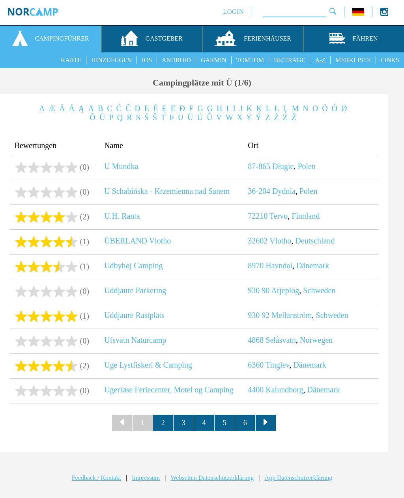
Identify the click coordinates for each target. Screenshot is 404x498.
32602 (257, 240)
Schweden (319, 290)
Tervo (278, 216)
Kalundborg (284, 389)
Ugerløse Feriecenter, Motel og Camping (168, 389)
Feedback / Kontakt (96, 477)
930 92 (258, 315)
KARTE (71, 60)
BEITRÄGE (289, 60)
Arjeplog (285, 290)
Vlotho (280, 240)
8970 (256, 265)
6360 (256, 364)
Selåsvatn (281, 340)
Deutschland (315, 240)
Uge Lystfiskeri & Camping (148, 364)
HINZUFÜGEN (111, 60)
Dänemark (312, 265)
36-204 (259, 191)
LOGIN (233, 11)
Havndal (279, 265)
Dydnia (284, 191)
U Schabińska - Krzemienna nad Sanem (167, 191)
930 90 (258, 290)
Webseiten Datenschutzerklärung (212, 477)
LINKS (390, 60)
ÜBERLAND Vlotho (137, 240)
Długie (283, 166)
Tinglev (277, 364)
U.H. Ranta (122, 216)
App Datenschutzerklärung (298, 477)
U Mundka (121, 166)
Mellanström (291, 315)
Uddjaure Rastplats (134, 315)
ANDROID (176, 60)
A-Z (320, 60)
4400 (256, 389)
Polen (306, 166)
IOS (147, 60)
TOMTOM (250, 60)
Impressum (146, 477)
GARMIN (213, 60)
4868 (256, 340)
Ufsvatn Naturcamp (135, 340)
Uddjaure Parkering (135, 290)
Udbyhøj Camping (133, 265)
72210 (257, 216)
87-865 (259, 166)
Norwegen (316, 340)
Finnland (306, 216)
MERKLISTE (353, 60)
